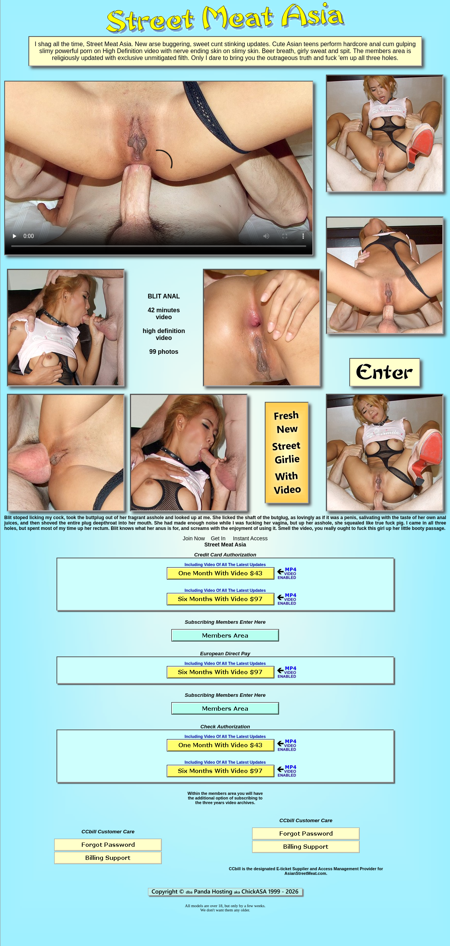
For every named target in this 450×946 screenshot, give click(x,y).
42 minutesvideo (164, 313)
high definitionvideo (164, 334)
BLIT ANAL (164, 296)
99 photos (164, 351)
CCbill (235, 868)
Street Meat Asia (225, 544)
